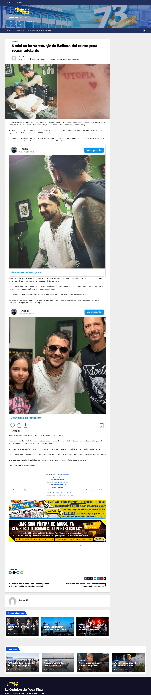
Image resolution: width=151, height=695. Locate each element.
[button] (141, 30)
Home (9, 30)
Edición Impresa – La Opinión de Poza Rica (33, 30)
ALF (22, 57)
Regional (117, 660)
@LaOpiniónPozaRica (61, 482)
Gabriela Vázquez (26, 633)
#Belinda (35, 59)
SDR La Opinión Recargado (61, 474)
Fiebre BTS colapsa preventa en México (89, 628)
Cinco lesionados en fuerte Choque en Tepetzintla (90, 665)
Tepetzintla (82, 660)
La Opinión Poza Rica (60, 484)
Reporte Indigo (29, 465)
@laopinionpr (60, 479)
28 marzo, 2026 (15, 669)
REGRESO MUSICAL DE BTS (21, 628)
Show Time (15, 41)
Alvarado (11, 660)
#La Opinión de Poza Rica (62, 59)
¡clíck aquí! (68, 492)
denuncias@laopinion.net (57, 495)
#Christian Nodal (46, 59)
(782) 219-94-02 (57, 492)
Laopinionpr (61, 477)
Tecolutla (47, 660)
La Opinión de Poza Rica (17, 17)
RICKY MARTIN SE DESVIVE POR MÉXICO (55, 628)
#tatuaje (76, 59)
